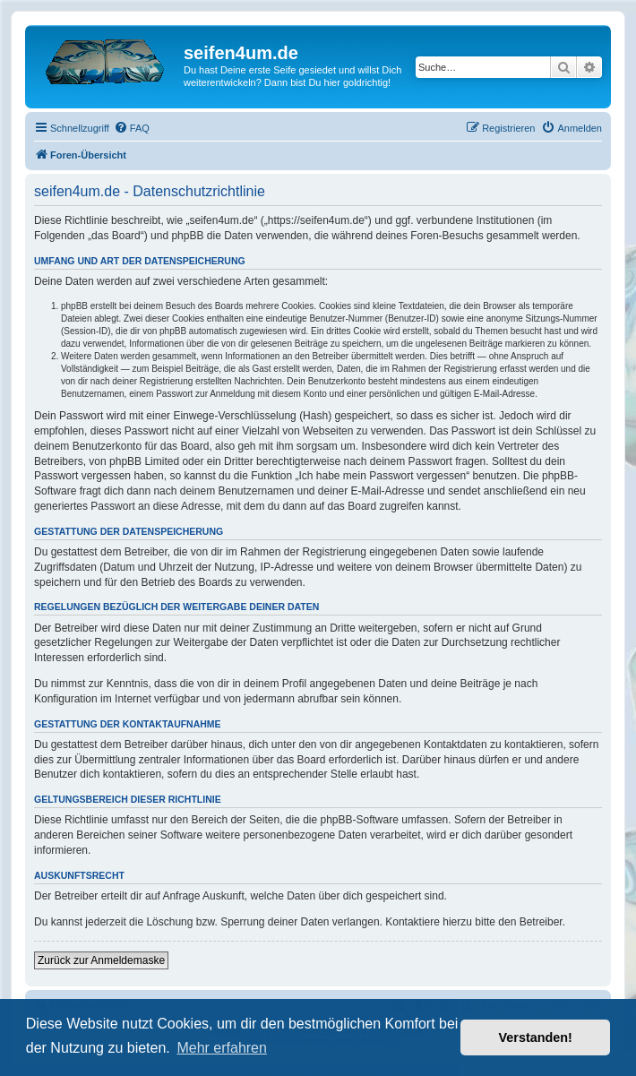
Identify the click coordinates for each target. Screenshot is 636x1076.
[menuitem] (132, 128)
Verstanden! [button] (535, 1037)
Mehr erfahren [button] (221, 1047)
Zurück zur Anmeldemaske (101, 960)
